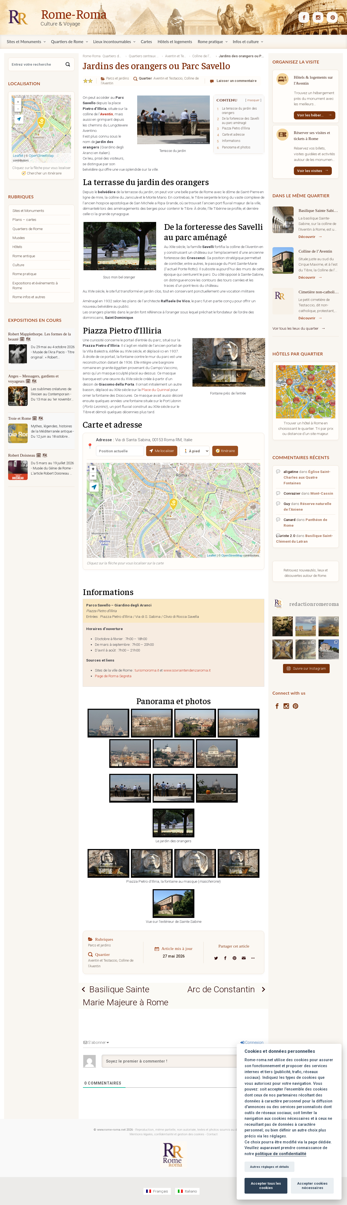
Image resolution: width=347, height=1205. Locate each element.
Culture (18, 265)
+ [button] (93, 469)
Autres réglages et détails (269, 1167)
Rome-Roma (74, 13)
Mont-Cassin (321, 493)
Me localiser (161, 451)
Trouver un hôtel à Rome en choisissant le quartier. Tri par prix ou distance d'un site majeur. (305, 428)
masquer (253, 100)
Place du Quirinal (156, 389)
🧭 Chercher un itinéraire (41, 173)
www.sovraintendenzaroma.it (187, 670)
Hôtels (17, 246)
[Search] (68, 64)
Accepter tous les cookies (266, 1185)
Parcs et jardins (117, 78)
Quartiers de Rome (27, 229)
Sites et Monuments (28, 210)
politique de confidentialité (280, 1154)
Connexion (252, 1042)
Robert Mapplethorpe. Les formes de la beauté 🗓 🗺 (39, 336)
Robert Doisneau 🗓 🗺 (27, 455)
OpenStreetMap (232, 555)
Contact (212, 1134)
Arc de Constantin (221, 989)
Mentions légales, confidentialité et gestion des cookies (167, 1134)
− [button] (93, 476)
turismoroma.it (147, 670)
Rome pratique (24, 274)
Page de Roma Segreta (113, 676)
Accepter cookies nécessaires (312, 1185)
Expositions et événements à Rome (35, 285)
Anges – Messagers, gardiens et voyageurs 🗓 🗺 (33, 378)
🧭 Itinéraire (225, 451)
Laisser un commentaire (237, 81)
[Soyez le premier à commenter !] (183, 1061)
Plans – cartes (24, 219)
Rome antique (23, 256)
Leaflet (211, 555)
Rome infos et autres (28, 297)
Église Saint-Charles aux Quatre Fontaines (307, 477)
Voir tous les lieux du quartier (295, 328)
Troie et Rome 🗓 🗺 (25, 418)
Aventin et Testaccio (167, 78)
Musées (18, 238)
